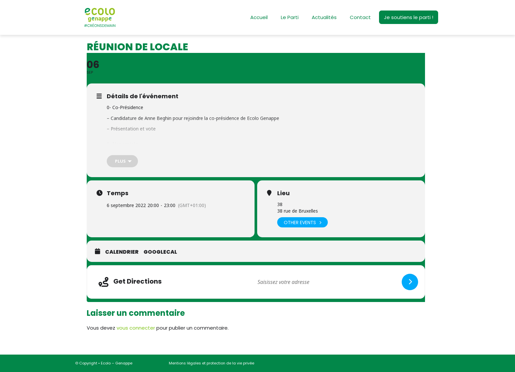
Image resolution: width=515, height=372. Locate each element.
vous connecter (136, 327)
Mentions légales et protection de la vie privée (211, 363)
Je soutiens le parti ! (408, 17)
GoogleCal (160, 252)
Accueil (259, 17)
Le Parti (290, 17)
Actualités (324, 17)
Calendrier (122, 252)
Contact (360, 17)
